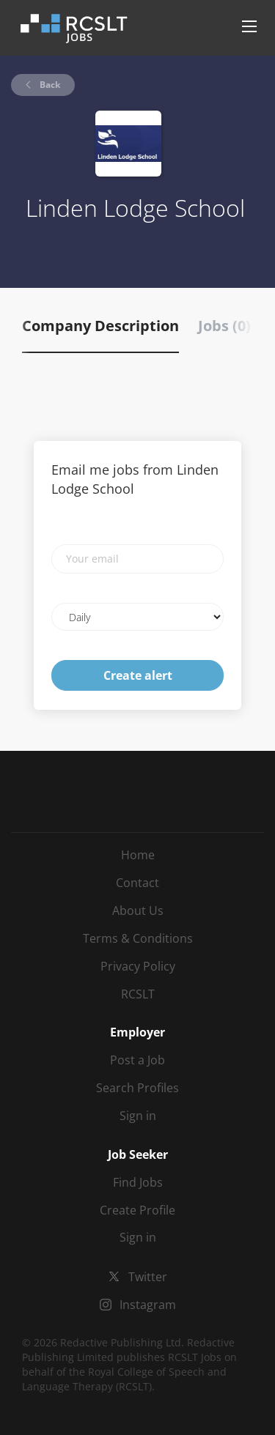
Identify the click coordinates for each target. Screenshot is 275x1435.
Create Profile (137, 1210)
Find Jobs (138, 1182)
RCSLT (138, 994)
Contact (137, 883)
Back (48, 84)
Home (138, 855)
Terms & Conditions (138, 938)
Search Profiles (137, 1088)
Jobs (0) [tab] (224, 325)
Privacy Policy (137, 966)
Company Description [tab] (100, 325)
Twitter (147, 1277)
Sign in (138, 1116)
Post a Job (137, 1060)
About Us (138, 910)
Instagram (148, 1305)
